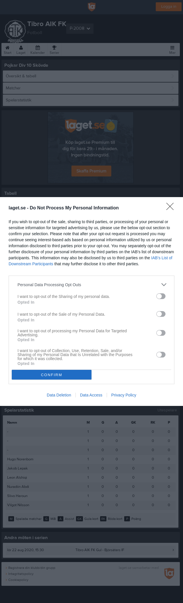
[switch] (161, 296)
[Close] (171, 208)
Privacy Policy (123, 395)
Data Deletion (59, 395)
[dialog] (91, 301)
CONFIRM (52, 375)
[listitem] (91, 285)
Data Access (91, 395)
